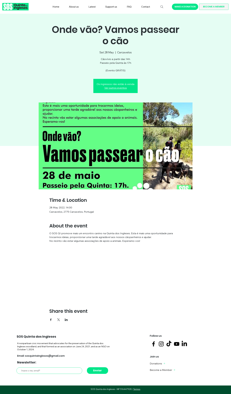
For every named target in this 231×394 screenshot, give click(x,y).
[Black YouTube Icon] (176, 344)
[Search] (162, 6)
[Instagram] (161, 344)
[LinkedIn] (184, 344)
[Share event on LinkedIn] (66, 319)
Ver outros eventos (115, 87)
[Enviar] (97, 370)
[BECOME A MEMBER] (213, 7)
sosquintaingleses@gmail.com (45, 355)
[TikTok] (169, 344)
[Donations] (162, 363)
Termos (136, 389)
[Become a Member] (163, 370)
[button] (74, 7)
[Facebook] (153, 344)
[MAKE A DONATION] (185, 7)
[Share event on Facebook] (50, 319)
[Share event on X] (58, 319)
